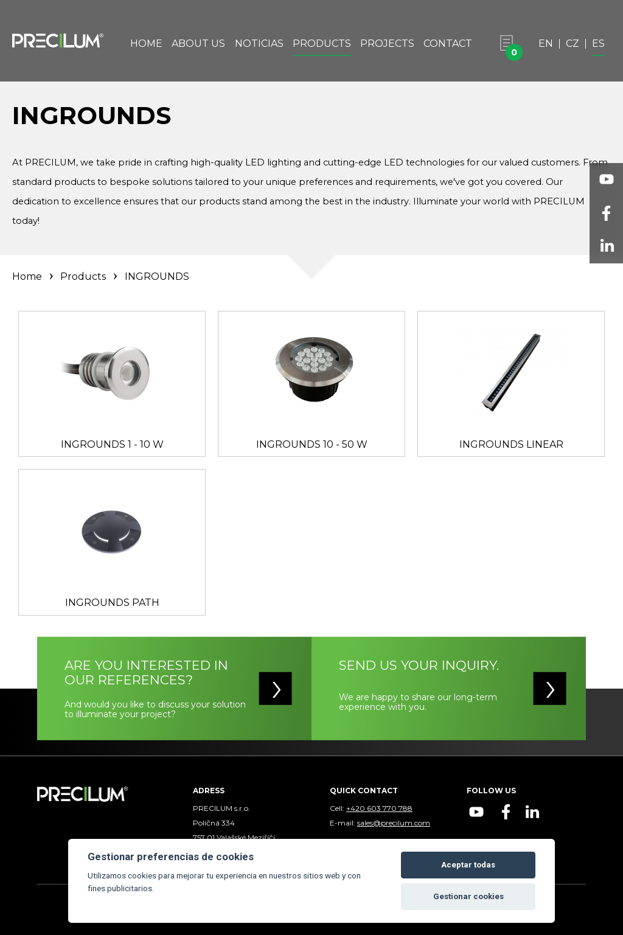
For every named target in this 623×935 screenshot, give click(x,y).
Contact (447, 44)
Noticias (259, 44)
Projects (387, 44)
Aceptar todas (468, 864)
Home (146, 44)
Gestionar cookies (468, 896)
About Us (198, 44)
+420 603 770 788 (379, 808)
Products (322, 44)
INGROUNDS (157, 276)
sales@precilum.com (393, 822)
